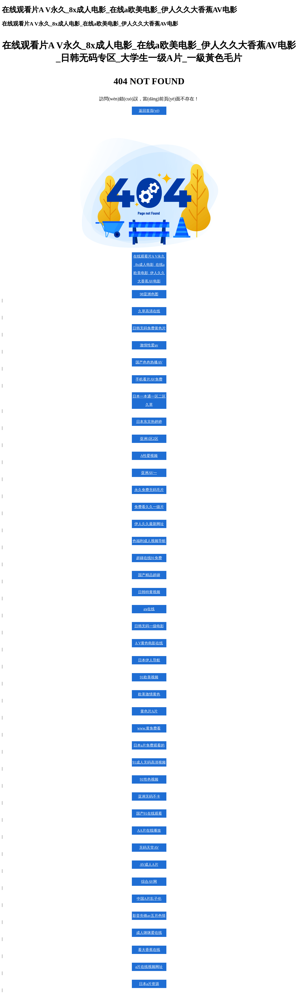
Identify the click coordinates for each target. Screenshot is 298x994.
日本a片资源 (149, 984)
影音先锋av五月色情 (149, 916)
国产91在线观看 (149, 813)
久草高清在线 (149, 311)
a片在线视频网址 (149, 967)
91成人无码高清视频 (149, 762)
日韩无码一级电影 (149, 626)
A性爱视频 (149, 456)
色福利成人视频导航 (149, 541)
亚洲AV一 (149, 473)
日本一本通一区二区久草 (149, 400)
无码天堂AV (149, 847)
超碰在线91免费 (149, 558)
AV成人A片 (149, 864)
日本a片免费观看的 (149, 745)
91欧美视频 (149, 677)
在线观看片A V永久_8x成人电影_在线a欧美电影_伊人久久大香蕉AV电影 (149, 268)
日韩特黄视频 (149, 592)
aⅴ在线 (148, 609)
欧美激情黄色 (149, 694)
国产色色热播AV (149, 362)
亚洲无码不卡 (149, 796)
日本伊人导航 (149, 660)
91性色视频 (149, 779)
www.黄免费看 (149, 728)
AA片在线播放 (149, 830)
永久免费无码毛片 (149, 490)
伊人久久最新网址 (149, 524)
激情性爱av (149, 345)
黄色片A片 (149, 711)
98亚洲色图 (149, 294)
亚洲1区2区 (149, 439)
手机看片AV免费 (149, 379)
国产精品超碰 (149, 575)
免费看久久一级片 (149, 507)
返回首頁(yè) (149, 111)
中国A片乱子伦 (149, 899)
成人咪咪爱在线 (149, 933)
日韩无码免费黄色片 (149, 328)
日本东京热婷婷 (149, 422)
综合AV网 (149, 882)
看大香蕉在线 (149, 950)
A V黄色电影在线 (149, 643)
